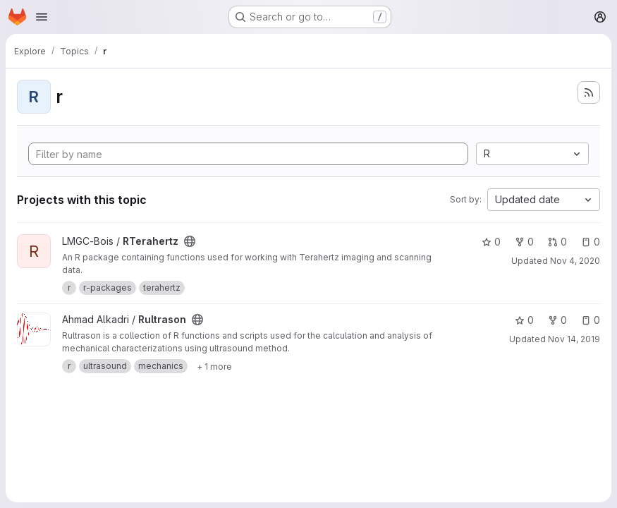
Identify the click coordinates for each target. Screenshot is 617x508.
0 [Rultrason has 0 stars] (524, 320)
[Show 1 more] (214, 366)
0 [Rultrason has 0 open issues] (590, 320)
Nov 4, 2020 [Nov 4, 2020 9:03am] (575, 260)
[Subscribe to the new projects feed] (589, 92)
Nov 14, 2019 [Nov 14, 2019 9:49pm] (574, 339)
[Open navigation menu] (41, 17)
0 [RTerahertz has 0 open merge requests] (557, 242)
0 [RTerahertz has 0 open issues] (590, 242)
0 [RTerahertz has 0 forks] (524, 242)
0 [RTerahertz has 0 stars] (491, 242)
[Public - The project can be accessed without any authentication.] (189, 241)
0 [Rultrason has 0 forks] (557, 320)
